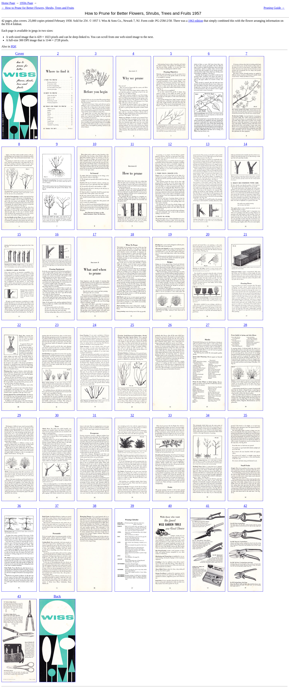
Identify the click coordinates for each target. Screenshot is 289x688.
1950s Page (26, 3)
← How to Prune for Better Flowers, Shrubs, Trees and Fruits (37, 7)
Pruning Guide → (274, 7)
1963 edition (195, 20)
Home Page (8, 3)
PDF (13, 46)
